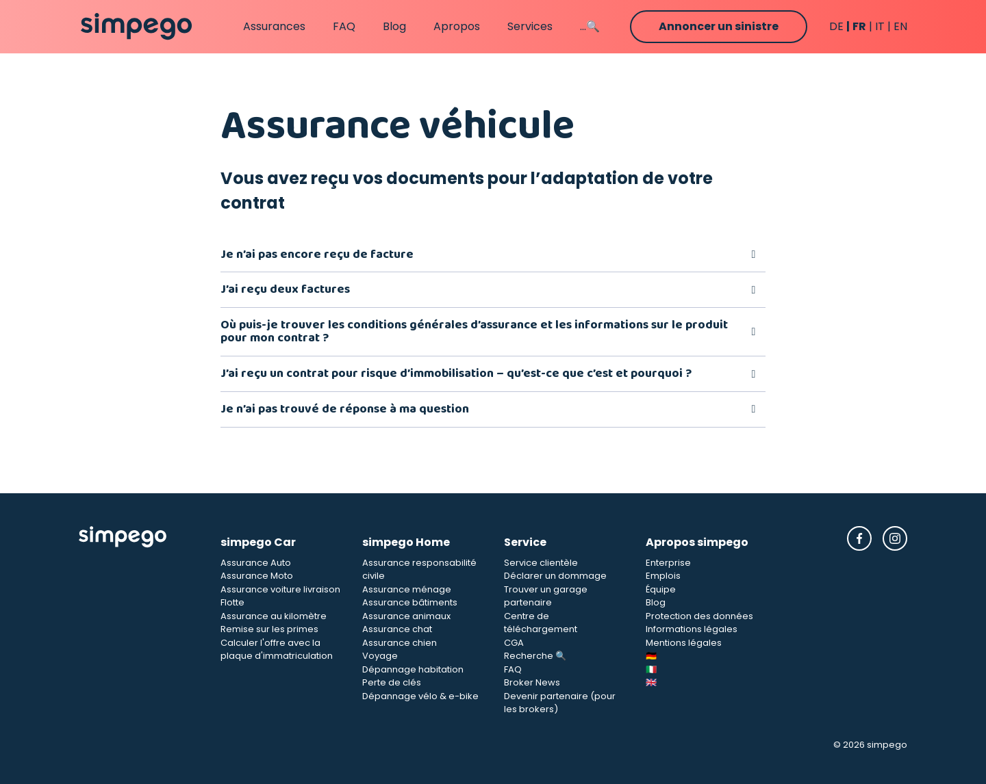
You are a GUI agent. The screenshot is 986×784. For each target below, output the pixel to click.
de (836, 26)
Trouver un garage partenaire (545, 596)
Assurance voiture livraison (280, 589)
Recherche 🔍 (535, 655)
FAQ (344, 26)
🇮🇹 (651, 669)
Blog (394, 26)
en (900, 26)
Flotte (232, 602)
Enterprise (668, 562)
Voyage (380, 655)
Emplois (663, 575)
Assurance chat (397, 629)
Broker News (532, 682)
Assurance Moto (256, 575)
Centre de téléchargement (540, 623)
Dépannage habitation (413, 669)
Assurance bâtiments (409, 602)
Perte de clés (391, 682)
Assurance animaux (406, 616)
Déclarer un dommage (555, 575)
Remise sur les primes (269, 629)
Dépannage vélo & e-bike (420, 696)
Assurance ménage (406, 589)
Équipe (661, 589)
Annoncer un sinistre (719, 26)
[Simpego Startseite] (139, 621)
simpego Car (258, 542)
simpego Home (406, 542)
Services (530, 26)
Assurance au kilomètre (273, 616)
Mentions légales (684, 642)
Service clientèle (541, 562)
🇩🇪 (651, 655)
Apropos (456, 26)
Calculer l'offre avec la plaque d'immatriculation (276, 649)
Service (525, 542)
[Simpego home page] (136, 26)
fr (859, 26)
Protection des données (699, 616)
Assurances (274, 26)
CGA (514, 642)
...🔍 (590, 26)
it (880, 26)
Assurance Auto (255, 562)
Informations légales (691, 629)
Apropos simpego (697, 542)
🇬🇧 (651, 682)
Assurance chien (399, 642)
